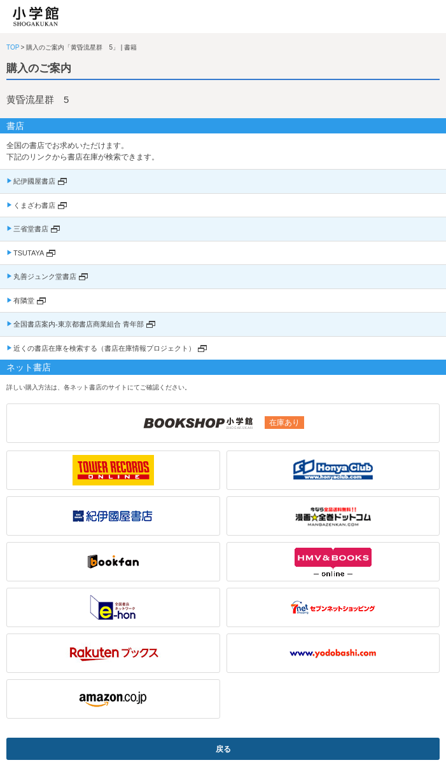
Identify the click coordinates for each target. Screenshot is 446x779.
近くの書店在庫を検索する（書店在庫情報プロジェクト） (104, 348)
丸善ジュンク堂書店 (44, 276)
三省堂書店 (30, 229)
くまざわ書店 (34, 205)
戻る (223, 749)
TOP (12, 47)
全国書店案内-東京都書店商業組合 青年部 (78, 324)
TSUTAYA (28, 253)
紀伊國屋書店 (34, 181)
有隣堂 (23, 300)
